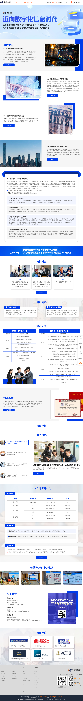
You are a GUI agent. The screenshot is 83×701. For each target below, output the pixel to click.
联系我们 (35, 680)
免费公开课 (54, 2)
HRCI (2, 671)
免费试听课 (3, 680)
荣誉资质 (35, 673)
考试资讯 (3, 678)
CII (23, 684)
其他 (24, 671)
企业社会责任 (36, 678)
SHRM (13, 671)
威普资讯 (35, 684)
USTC (24, 682)
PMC (24, 691)
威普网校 (49, 2)
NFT (24, 689)
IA (23, 687)
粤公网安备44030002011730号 (56, 696)
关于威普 (66, 2)
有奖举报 (35, 687)
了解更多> (9, 65)
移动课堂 (60, 2)
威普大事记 (36, 682)
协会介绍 (3, 673)
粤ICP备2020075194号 (44, 696)
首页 (45, 2)
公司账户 (35, 676)
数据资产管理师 (26, 680)
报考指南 (14, 673)
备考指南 (3, 676)
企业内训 (25, 678)
